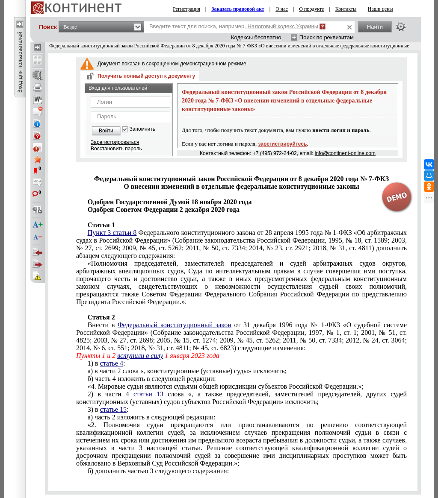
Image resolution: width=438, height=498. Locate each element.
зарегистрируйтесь (282, 144)
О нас (281, 9)
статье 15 (113, 409)
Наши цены (380, 9)
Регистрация (186, 9)
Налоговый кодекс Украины (283, 26)
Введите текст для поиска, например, (233, 26)
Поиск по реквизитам (326, 37)
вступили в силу (140, 355)
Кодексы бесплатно (256, 37)
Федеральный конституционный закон (174, 324)
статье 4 (111, 363)
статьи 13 (148, 394)
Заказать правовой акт (237, 9)
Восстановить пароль (116, 149)
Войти (106, 131)
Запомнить (142, 129)
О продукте (311, 9)
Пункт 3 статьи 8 (112, 232)
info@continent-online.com (345, 153)
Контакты (346, 9)
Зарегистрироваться (115, 142)
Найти (375, 26)
